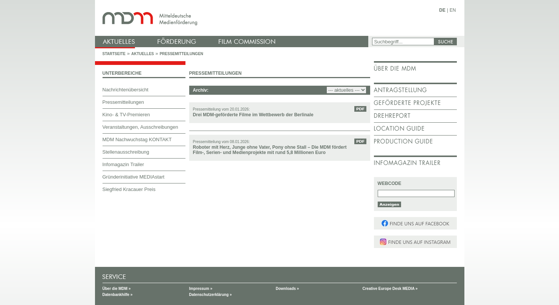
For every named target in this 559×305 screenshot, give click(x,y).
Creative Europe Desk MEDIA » (390, 289)
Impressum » (201, 289)
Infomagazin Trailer (123, 164)
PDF (360, 109)
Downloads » (287, 289)
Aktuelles (142, 54)
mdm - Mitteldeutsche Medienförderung (232, 18)
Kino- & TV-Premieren (126, 114)
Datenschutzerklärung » (210, 295)
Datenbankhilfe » (118, 295)
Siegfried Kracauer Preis (129, 189)
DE (442, 10)
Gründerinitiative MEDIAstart (134, 177)
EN (453, 10)
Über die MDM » (117, 289)
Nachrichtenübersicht (126, 89)
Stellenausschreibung (126, 152)
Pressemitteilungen (181, 54)
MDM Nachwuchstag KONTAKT (137, 139)
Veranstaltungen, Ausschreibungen (140, 127)
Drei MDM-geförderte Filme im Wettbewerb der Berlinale (253, 114)
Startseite (114, 54)
